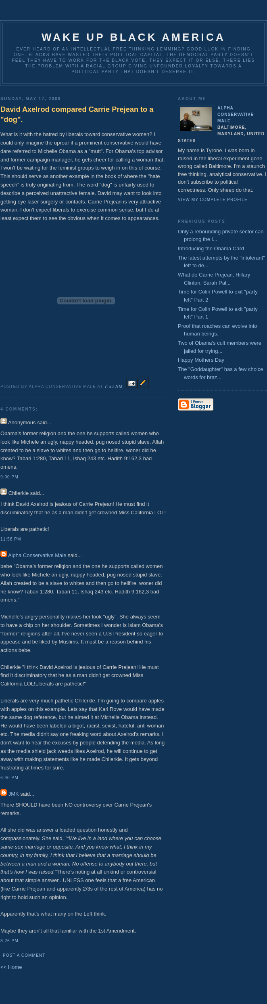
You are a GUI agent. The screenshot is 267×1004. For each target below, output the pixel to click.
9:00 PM (9, 477)
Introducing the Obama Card (211, 248)
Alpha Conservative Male (37, 555)
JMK (13, 794)
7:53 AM (113, 386)
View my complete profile (213, 199)
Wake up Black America (133, 37)
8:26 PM (9, 941)
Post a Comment (24, 955)
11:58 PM (10, 539)
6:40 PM (9, 778)
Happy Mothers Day (201, 360)
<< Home (11, 967)
